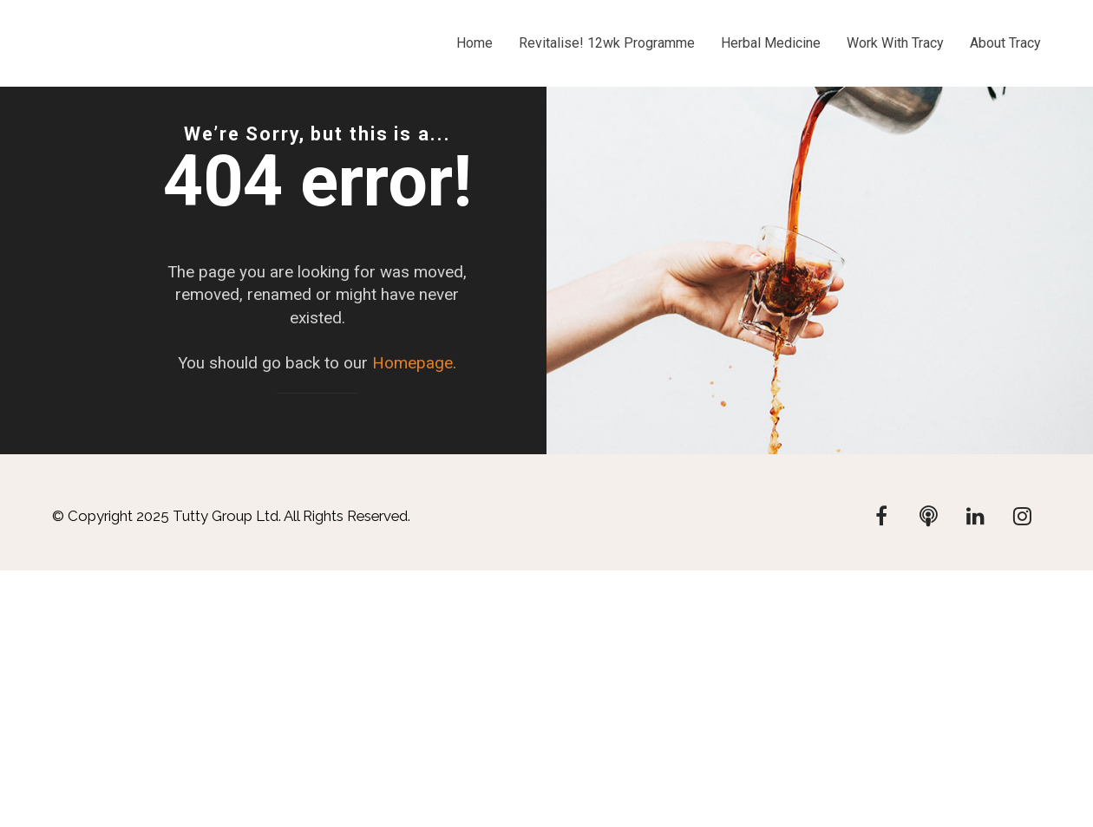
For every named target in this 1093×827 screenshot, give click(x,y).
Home (474, 43)
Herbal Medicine (771, 43)
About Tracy (1005, 43)
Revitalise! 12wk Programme (607, 43)
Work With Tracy (895, 43)
